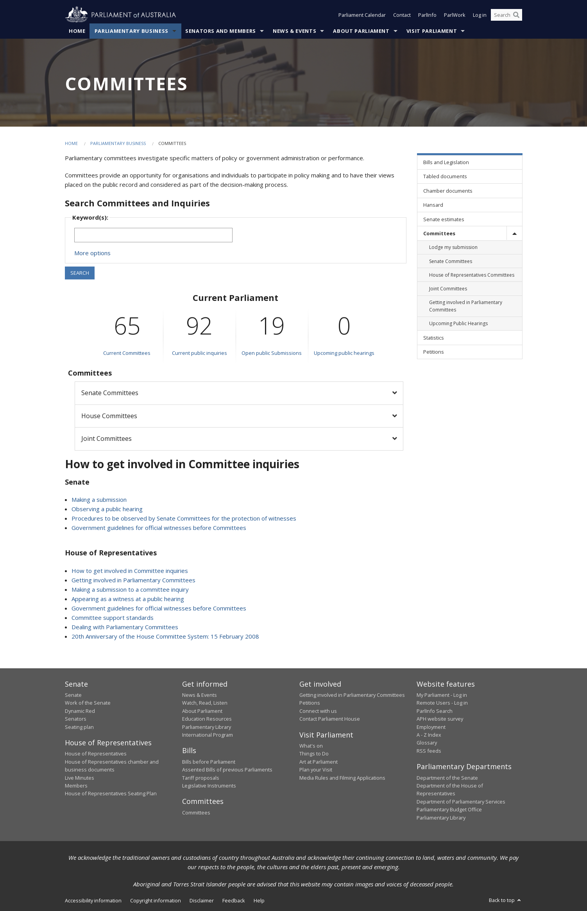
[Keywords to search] (153, 235)
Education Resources (207, 718)
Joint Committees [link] (448, 288)
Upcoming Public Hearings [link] (458, 323)
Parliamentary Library (206, 726)
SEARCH (79, 272)
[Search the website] (506, 15)
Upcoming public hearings (344, 352)
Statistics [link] (433, 337)
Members (76, 785)
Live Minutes (79, 777)
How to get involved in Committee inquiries (130, 571)
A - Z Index (429, 734)
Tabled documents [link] (445, 176)
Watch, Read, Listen (204, 702)
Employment (431, 726)
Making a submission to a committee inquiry (130, 589)
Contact (402, 14)
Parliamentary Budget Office (449, 809)
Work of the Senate (88, 702)
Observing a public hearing (107, 509)
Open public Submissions (272, 352)
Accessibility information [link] (93, 900)
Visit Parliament (431, 30)
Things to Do (314, 753)
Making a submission (99, 499)
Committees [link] (439, 233)
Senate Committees (109, 392)
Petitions (309, 702)
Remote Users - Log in (442, 702)
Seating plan (79, 726)
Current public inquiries (199, 352)
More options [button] (92, 253)
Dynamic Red (80, 710)
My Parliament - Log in (442, 694)
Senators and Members (220, 30)
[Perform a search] (516, 15)
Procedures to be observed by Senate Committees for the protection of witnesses (184, 518)
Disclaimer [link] (202, 900)
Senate (73, 694)
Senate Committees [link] (450, 261)
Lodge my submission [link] (453, 247)
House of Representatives (96, 753)
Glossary (427, 742)
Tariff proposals (200, 777)
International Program (207, 734)
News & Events (294, 30)
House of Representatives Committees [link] (471, 275)
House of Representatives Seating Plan (111, 793)
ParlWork (454, 14)
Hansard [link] (433, 204)
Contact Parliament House (329, 718)
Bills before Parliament (208, 761)
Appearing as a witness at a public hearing (128, 599)
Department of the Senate (447, 777)
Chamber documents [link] (447, 190)
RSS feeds (429, 750)
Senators (75, 718)
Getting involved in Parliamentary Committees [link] (465, 306)
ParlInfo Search (435, 710)
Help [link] (259, 900)
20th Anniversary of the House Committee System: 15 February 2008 (165, 636)
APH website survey (440, 718)
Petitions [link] (433, 351)
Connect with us (318, 710)
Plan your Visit (315, 769)
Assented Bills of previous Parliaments (227, 769)
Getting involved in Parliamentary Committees (133, 580)
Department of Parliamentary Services (461, 801)
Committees (196, 812)
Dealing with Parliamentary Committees (125, 627)
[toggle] (514, 233)
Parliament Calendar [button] (362, 14)
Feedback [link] (233, 900)
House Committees (109, 416)
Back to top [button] (505, 900)
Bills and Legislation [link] (446, 162)
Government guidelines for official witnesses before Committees (159, 528)
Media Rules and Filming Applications (342, 777)
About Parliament (361, 30)
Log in (480, 14)
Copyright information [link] (155, 900)
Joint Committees (106, 438)
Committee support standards (113, 617)
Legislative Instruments (209, 785)
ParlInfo (427, 14)
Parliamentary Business (131, 30)
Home (77, 30)
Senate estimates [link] (443, 219)
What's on (311, 745)
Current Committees (126, 352)
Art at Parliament (318, 761)
